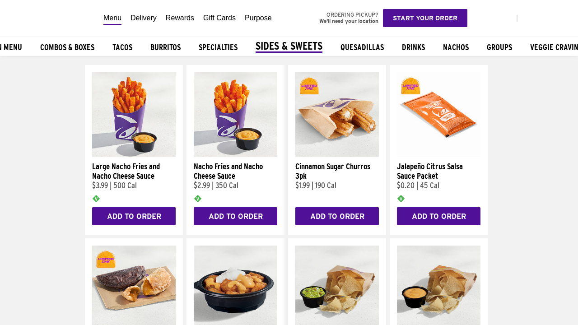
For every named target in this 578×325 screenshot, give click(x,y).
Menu (112, 18)
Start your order (425, 18)
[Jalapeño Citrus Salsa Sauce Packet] (438, 154)
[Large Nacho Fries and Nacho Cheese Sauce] (134, 154)
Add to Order (134, 216)
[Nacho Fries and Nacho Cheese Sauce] (235, 154)
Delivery (144, 18)
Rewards (180, 18)
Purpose (258, 18)
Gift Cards (219, 18)
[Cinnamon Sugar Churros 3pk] (337, 154)
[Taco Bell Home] (49, 18)
